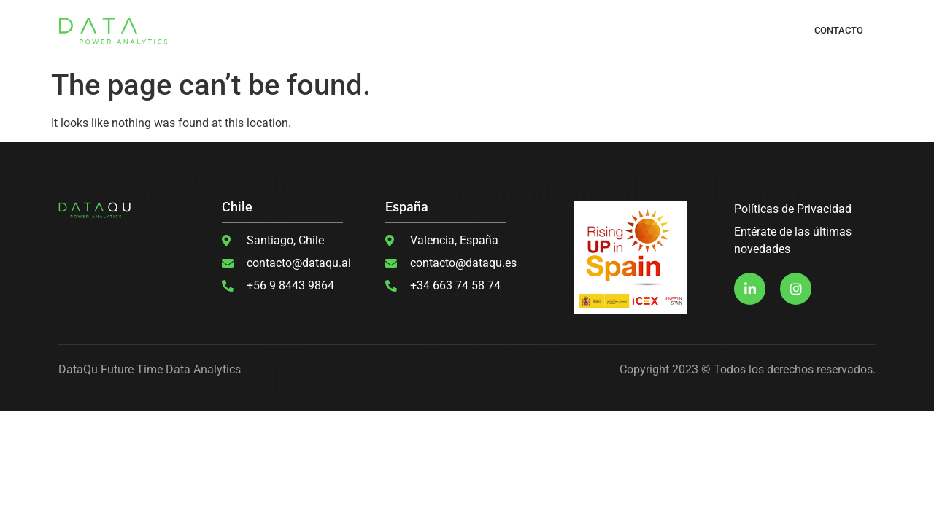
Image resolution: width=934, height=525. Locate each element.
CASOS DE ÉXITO (686, 30)
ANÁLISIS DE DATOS (603, 30)
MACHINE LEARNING (391, 30)
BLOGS (745, 30)
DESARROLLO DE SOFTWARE (497, 30)
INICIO (248, 30)
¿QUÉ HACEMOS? (307, 30)
